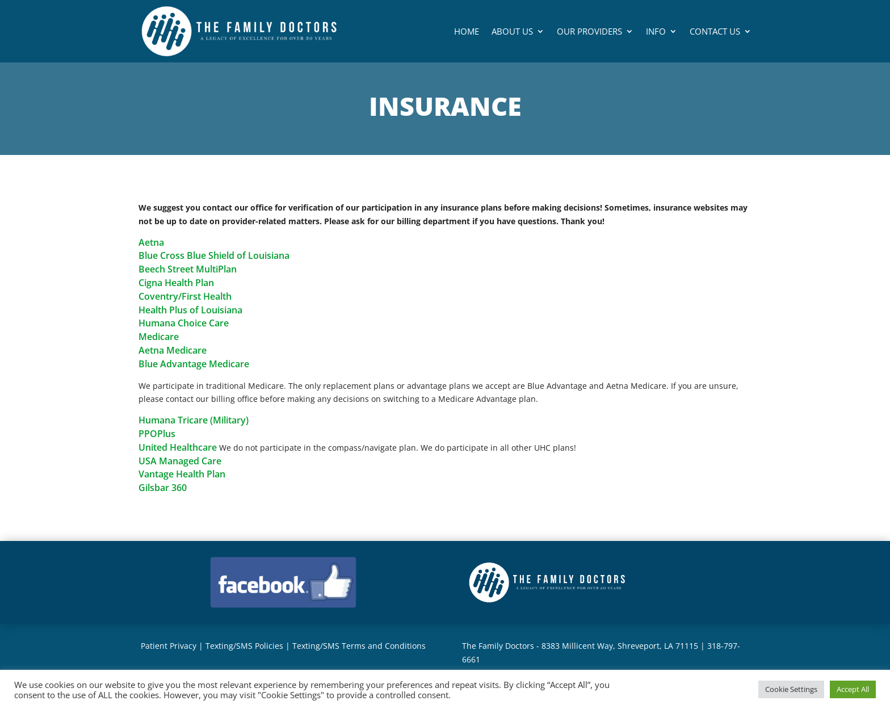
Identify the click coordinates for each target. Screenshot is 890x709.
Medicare (158, 336)
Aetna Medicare (172, 350)
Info (656, 31)
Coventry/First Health (185, 296)
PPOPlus (156, 433)
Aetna (151, 242)
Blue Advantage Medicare (193, 364)
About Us (512, 31)
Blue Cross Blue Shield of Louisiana (213, 255)
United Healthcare (177, 447)
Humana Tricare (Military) (193, 420)
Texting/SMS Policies (244, 645)
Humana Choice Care (183, 323)
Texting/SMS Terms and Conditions (359, 645)
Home (466, 31)
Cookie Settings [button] (791, 689)
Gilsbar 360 (162, 487)
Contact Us (715, 31)
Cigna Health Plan (176, 282)
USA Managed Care (179, 461)
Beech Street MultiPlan (187, 269)
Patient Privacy (168, 645)
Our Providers (589, 31)
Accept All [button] (853, 689)
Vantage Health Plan (181, 474)
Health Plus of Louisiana (190, 310)
